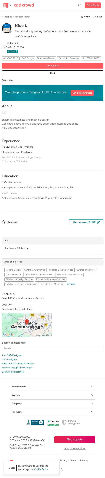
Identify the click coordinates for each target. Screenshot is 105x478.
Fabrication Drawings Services (50, 279)
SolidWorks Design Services (19, 279)
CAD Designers (9, 359)
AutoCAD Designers (12, 355)
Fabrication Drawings (68, 58)
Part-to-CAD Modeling (52, 284)
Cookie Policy (41, 469)
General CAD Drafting (34, 270)
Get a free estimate (82, 93)
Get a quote (52, 66)
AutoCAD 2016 (10, 58)
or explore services (75, 448)
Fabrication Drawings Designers (18, 363)
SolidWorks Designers (13, 372)
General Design (13, 270)
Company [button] (52, 403)
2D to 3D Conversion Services (39, 275)
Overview (7, 80)
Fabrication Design (46, 58)
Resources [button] (52, 412)
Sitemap (84, 460)
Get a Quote (93, 5)
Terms (73, 460)
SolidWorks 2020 (90, 58)
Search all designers (14, 343)
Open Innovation (13, 275)
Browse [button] (52, 395)
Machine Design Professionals (17, 368)
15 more (71, 284)
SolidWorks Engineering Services (21, 284)
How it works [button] (52, 386)
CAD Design (28, 58)
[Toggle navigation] (7, 5)
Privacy (63, 460)
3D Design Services (86, 270)
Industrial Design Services (61, 270)
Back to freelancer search (16, 16)
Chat (52, 73)
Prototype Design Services (69, 275)
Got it (12, 468)
